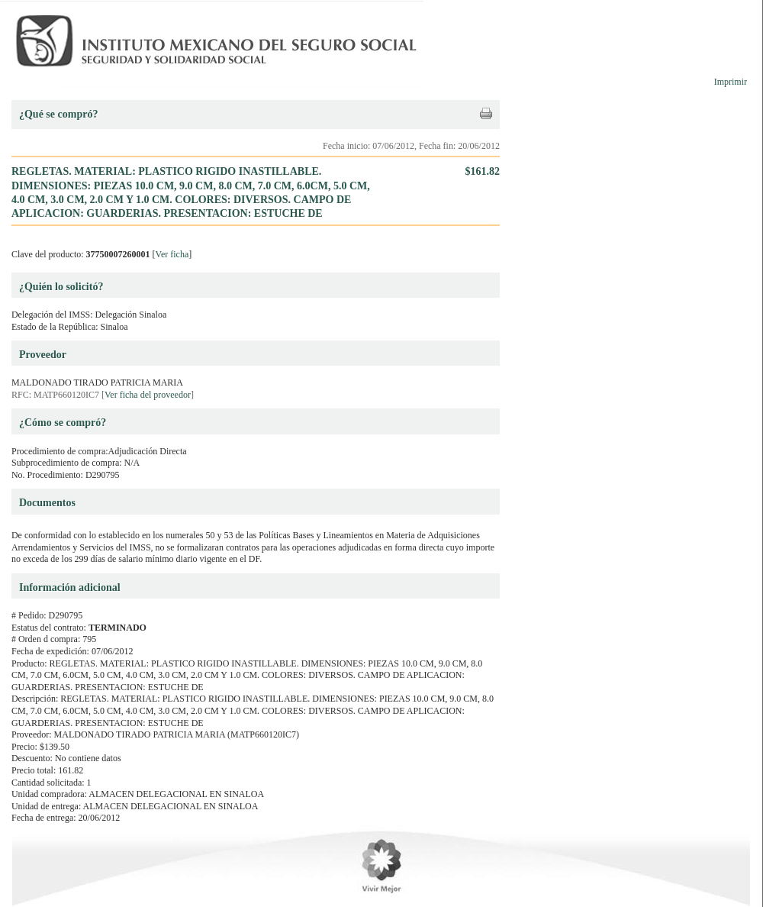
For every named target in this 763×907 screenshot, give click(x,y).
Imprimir (730, 81)
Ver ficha (172, 254)
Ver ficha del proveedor (148, 394)
